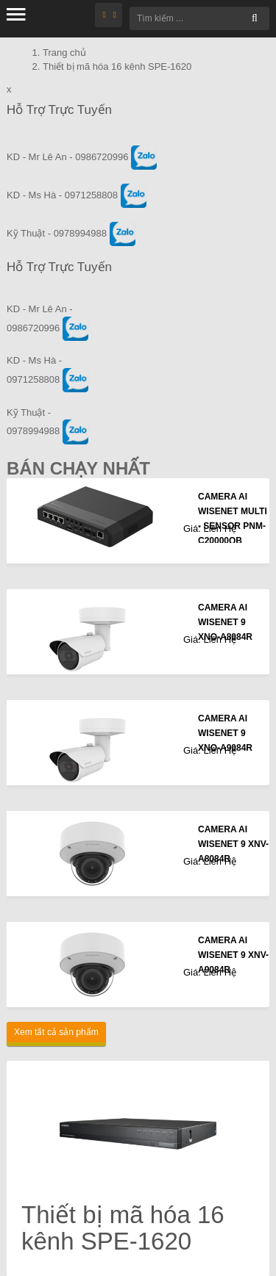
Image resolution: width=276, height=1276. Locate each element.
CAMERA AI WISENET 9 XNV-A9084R (233, 955)
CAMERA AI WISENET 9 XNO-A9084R (225, 733)
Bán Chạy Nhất (78, 468)
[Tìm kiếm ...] (199, 18)
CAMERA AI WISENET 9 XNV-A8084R (233, 844)
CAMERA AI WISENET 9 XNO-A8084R (225, 622)
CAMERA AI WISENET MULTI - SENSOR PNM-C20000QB (232, 518)
